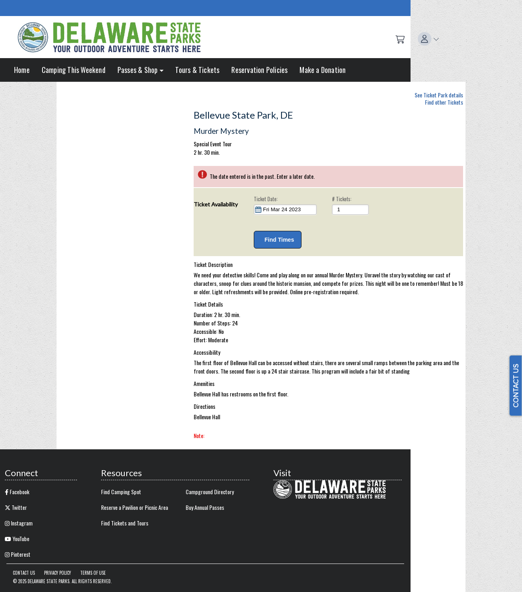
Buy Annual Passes (205, 507)
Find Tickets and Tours (124, 523)
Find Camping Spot (121, 491)
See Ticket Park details (439, 94)
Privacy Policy (57, 573)
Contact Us (24, 573)
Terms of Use (93, 573)
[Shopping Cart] (400, 39)
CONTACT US (516, 386)
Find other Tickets (444, 102)
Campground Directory (210, 491)
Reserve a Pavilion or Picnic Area (134, 507)
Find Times (277, 239)
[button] (428, 38)
